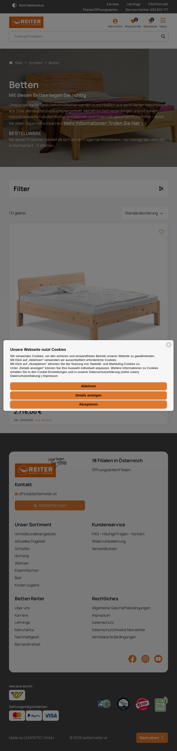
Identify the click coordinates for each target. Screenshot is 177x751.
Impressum (50, 376)
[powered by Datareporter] (169, 347)
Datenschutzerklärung (25, 376)
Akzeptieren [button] (88, 404)
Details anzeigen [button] (89, 395)
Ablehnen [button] (88, 386)
